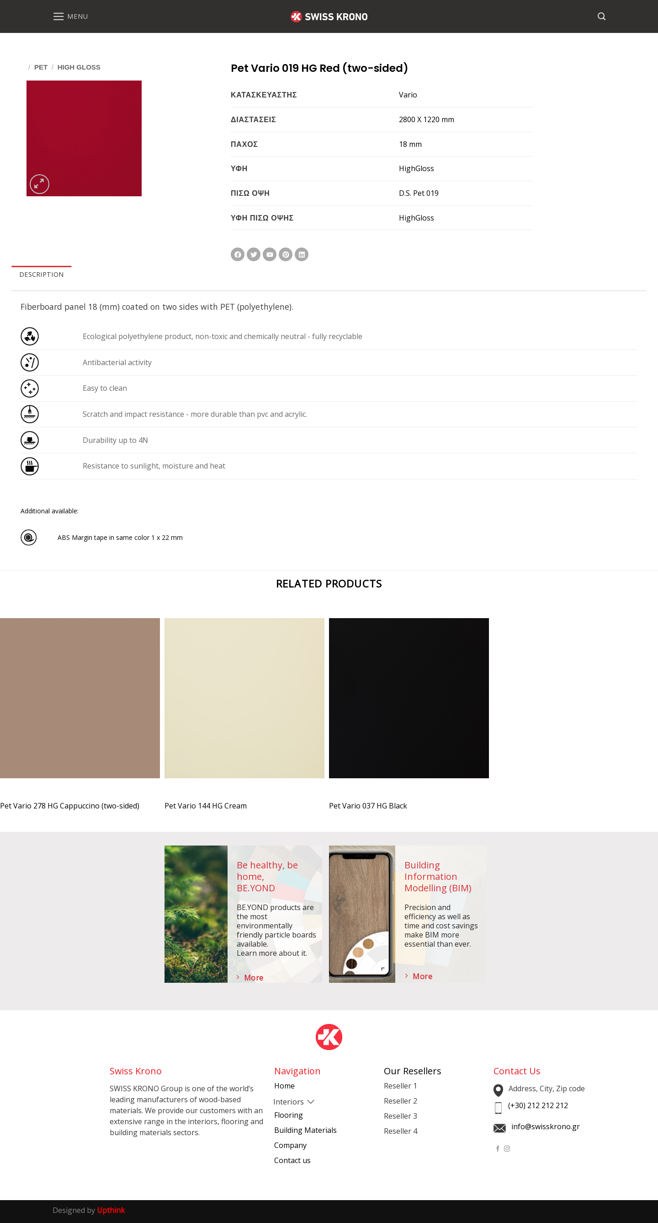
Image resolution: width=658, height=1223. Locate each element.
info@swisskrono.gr (545, 1126)
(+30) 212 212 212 (538, 1105)
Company (290, 1145)
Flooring (288, 1115)
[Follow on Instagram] (507, 1149)
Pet (41, 67)
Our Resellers (412, 1071)
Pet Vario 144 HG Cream (205, 806)
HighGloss (416, 168)
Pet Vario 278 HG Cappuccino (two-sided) (69, 806)
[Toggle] (281, 1103)
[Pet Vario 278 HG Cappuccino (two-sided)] (80, 706)
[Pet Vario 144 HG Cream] (244, 706)
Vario (408, 95)
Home (284, 1086)
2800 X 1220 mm (426, 119)
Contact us (292, 1160)
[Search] (601, 16)
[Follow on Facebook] (498, 1149)
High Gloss (79, 67)
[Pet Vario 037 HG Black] (409, 706)
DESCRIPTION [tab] (41, 274)
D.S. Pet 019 (419, 193)
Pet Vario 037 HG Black (368, 806)
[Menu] (70, 16)
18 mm (410, 144)
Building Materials (305, 1130)
